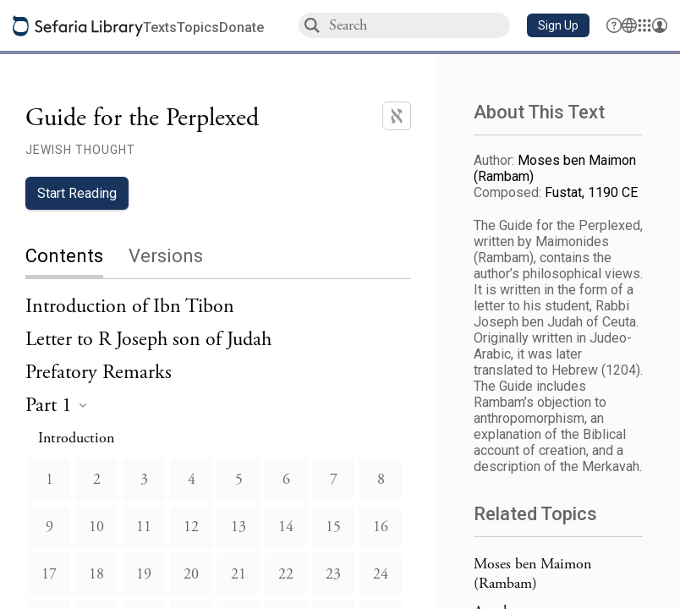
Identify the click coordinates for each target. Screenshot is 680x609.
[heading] (55, 406)
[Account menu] (659, 25)
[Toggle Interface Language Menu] (629, 25)
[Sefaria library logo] (78, 25)
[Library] (644, 25)
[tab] (77, 257)
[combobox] (418, 25)
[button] (558, 25)
